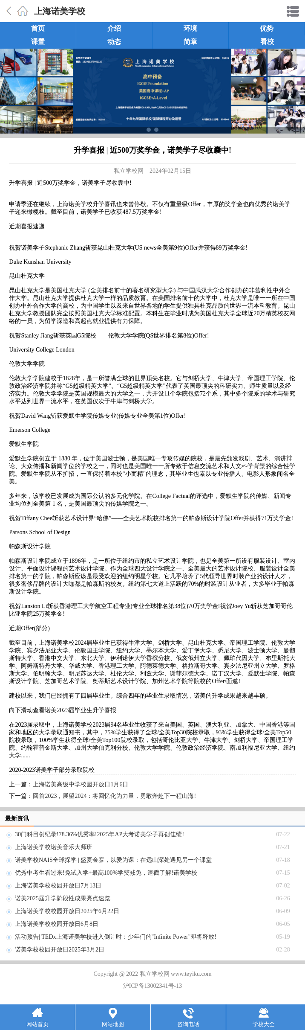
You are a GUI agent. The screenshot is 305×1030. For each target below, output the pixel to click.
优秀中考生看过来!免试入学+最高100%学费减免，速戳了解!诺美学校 (106, 873)
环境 (190, 28)
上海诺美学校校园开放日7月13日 (58, 885)
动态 (114, 41)
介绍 (114, 28)
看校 (267, 41)
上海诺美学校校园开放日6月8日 (56, 924)
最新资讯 (17, 818)
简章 (190, 41)
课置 (38, 41)
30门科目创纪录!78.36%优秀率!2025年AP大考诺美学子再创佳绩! (99, 834)
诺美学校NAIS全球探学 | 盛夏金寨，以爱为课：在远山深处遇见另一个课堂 (113, 860)
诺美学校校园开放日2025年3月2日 (59, 949)
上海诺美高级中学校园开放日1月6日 (80, 784)
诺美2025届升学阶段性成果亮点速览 (62, 898)
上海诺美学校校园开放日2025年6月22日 (67, 911)
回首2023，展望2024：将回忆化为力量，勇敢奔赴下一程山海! (114, 796)
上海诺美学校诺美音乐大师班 (53, 847)
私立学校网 (129, 171)
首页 (38, 28)
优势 (266, 28)
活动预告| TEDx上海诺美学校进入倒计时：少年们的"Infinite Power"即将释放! (115, 937)
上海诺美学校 (59, 11)
